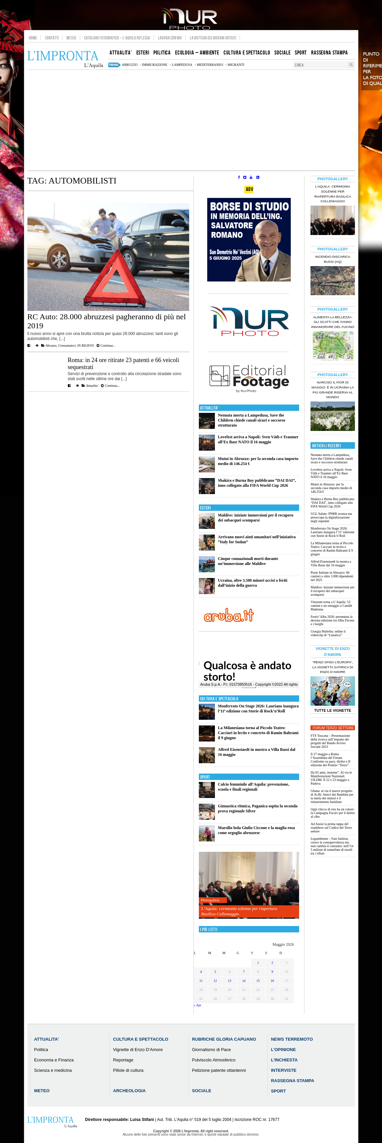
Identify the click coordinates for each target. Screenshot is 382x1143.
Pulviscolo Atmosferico (213, 1059)
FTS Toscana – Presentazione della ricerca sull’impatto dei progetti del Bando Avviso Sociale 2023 (330, 741)
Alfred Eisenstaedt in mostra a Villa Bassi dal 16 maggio (330, 563)
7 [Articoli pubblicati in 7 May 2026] (244, 972)
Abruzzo (50, 345)
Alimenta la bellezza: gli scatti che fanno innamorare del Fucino (332, 322)
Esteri (205, 508)
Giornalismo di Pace (211, 1049)
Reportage (123, 1059)
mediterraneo (210, 65)
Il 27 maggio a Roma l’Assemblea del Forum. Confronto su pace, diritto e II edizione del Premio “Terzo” (330, 759)
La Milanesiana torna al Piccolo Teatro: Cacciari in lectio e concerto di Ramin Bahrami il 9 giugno (258, 732)
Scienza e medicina (53, 1070)
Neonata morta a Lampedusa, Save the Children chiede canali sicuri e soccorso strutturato (251, 420)
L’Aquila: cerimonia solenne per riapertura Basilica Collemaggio (239, 911)
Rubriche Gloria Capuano (224, 1039)
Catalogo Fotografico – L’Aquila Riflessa (117, 37)
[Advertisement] (191, 120)
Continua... (106, 345)
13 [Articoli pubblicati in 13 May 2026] (229, 981)
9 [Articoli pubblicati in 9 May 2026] (272, 972)
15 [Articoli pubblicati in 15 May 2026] (258, 981)
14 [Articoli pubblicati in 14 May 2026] (243, 981)
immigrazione (154, 65)
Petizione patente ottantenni (219, 1070)
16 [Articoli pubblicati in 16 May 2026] (272, 981)
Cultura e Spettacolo (219, 699)
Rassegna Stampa (292, 1080)
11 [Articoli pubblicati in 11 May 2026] (201, 981)
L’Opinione (283, 1049)
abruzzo (129, 65)
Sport (205, 777)
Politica (41, 1049)
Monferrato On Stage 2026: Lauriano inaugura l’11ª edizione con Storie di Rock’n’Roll (258, 708)
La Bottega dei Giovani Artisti (213, 37)
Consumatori (67, 345)
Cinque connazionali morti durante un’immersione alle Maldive (248, 561)
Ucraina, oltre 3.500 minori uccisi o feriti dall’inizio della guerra (252, 583)
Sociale (201, 1090)
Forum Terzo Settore (333, 728)
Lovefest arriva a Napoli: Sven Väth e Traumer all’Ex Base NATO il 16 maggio (258, 439)
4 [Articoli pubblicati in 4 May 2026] (201, 972)
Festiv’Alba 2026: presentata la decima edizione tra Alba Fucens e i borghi (332, 620)
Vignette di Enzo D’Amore (138, 1049)
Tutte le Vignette (332, 710)
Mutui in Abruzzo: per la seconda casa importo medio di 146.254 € (331, 487)
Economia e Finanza (54, 1059)
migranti (236, 65)
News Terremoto (292, 1039)
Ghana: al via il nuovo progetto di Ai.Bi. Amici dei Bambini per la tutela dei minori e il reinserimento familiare (331, 796)
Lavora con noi (170, 37)
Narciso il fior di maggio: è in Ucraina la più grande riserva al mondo (332, 389)
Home (33, 37)
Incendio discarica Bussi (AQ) (332, 259)
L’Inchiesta (284, 1059)
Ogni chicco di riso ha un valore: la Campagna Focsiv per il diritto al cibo (332, 812)
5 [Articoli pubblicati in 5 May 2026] (215, 972)
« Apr (198, 1005)
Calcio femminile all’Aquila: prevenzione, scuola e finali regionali (253, 787)
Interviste (283, 1070)
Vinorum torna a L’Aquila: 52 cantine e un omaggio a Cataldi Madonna (331, 605)
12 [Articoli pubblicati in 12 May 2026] (215, 981)
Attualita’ (46, 1039)
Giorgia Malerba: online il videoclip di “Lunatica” (328, 633)
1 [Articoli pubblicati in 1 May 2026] (258, 962)
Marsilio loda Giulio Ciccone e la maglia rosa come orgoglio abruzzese (256, 830)
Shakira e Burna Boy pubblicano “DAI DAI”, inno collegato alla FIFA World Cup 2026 (257, 483)
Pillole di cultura (128, 1070)
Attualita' (92, 385)
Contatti (52, 37)
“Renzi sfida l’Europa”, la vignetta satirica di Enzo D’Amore (332, 667)
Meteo (71, 37)
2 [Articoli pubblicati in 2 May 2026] (272, 962)
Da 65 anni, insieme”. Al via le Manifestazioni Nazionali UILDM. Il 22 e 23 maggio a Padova (331, 778)
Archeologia (129, 1090)
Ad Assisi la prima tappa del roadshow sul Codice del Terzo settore (331, 827)
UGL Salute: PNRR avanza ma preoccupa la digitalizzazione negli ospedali (331, 517)
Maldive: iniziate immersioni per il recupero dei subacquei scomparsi (255, 518)
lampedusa (182, 65)
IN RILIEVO (85, 345)
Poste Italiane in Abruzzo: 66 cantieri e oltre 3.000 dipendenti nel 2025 (331, 576)
